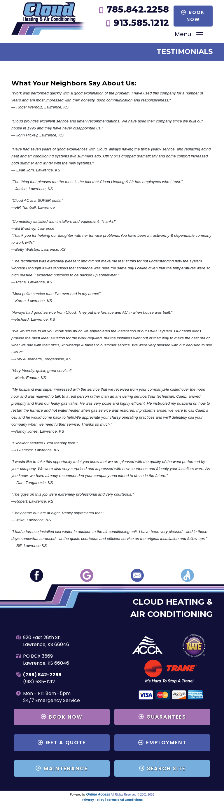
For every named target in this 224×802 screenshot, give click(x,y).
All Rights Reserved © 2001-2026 (132, 794)
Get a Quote (62, 742)
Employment (162, 742)
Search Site (162, 768)
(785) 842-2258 (42, 674)
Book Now (193, 16)
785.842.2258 (137, 9)
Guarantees (162, 716)
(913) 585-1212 (39, 681)
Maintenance (62, 768)
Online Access (98, 794)
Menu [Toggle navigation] (189, 34)
